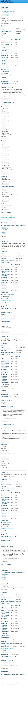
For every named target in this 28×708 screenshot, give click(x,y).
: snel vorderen (6, 14)
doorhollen (4, 233)
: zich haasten (6, 12)
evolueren (9, 522)
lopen (8, 69)
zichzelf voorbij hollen (6, 219)
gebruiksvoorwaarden (13, 684)
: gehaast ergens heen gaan (9, 11)
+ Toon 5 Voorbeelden (5, 442)
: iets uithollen (6, 15)
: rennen (4, 9)
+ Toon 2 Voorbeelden (5, 138)
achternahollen (5, 228)
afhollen (3, 231)
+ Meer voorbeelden (4, 99)
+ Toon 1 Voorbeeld (4, 112)
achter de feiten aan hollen (7, 215)
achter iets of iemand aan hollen (8, 217)
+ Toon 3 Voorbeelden (5, 331)
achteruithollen (5, 229)
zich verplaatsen (10, 294)
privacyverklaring (4, 684)
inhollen (3, 235)
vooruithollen (4, 577)
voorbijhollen (4, 575)
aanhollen (4, 227)
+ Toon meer (3, 110)
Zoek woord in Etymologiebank (7, 75)
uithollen (8, 635)
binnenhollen (4, 232)
